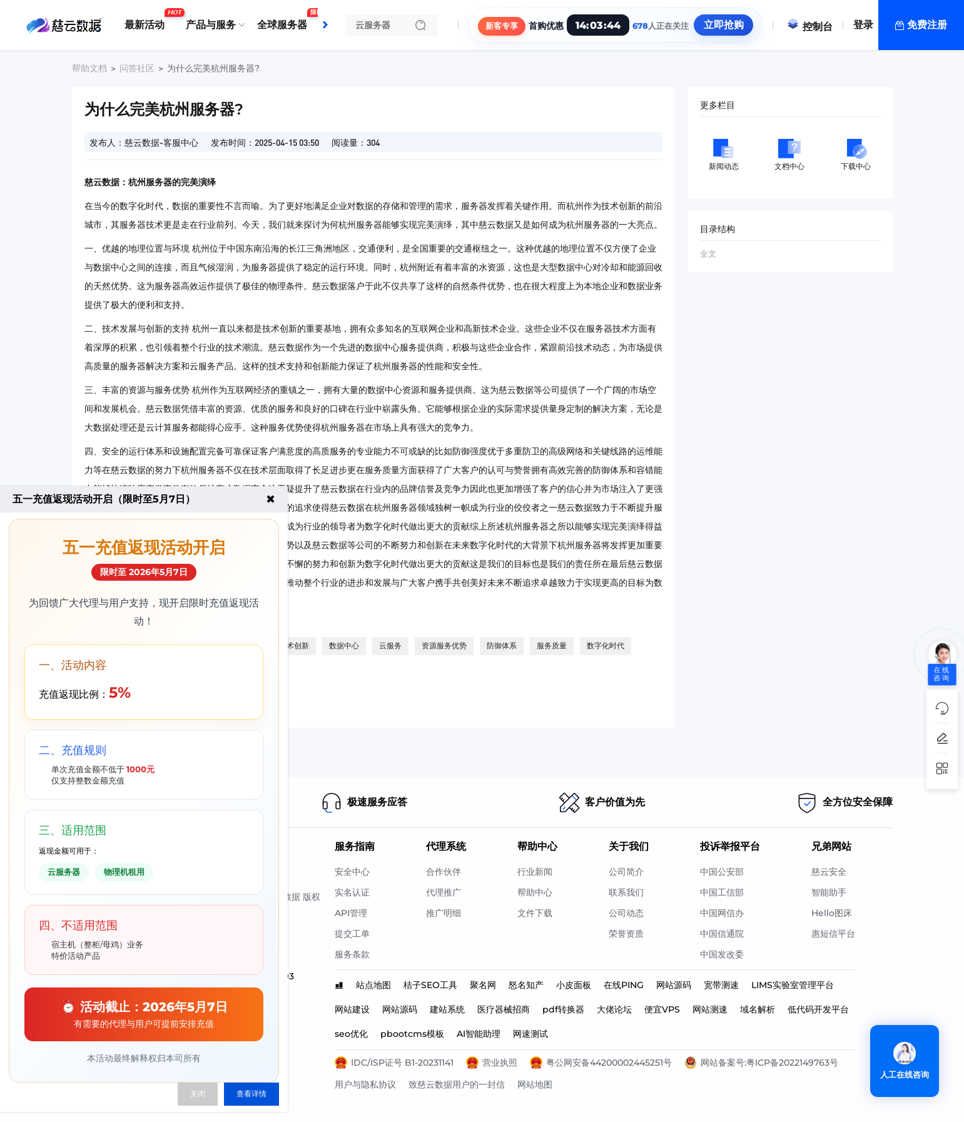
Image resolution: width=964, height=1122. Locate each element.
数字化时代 (605, 645)
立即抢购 (723, 25)
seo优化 (351, 1033)
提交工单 (352, 933)
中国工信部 (722, 892)
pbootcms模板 (412, 1033)
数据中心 (344, 645)
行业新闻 (534, 871)
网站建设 (352, 1009)
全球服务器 (285, 20)
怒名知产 (526, 985)
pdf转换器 (563, 1009)
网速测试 (530, 1033)
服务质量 (552, 645)
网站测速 (710, 1009)
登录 (863, 25)
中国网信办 (722, 913)
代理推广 (443, 892)
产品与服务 (211, 25)
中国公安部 (722, 871)
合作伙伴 (443, 871)
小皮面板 (573, 985)
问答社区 (137, 68)
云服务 (390, 645)
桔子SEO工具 (430, 985)
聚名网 (483, 985)
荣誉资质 (626, 933)
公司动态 (626, 913)
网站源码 (673, 985)
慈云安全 (828, 871)
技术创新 (294, 645)
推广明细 (443, 913)
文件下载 (534, 913)
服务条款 (352, 954)
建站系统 (447, 1009)
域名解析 (757, 1009)
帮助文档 (89, 68)
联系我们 (626, 892)
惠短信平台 (833, 933)
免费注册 (927, 25)
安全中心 (352, 871)
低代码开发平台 (818, 1009)
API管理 (351, 913)
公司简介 (626, 871)
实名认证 (352, 892)
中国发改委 (722, 954)
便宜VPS (662, 1009)
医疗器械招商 (503, 1009)
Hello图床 (831, 913)
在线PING (624, 985)
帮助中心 (534, 892)
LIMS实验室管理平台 (792, 985)
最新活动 (147, 20)
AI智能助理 (478, 1033)
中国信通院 (722, 933)
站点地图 (373, 985)
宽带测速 (721, 985)
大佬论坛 (614, 1009)
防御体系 (502, 645)
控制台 (809, 27)
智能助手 (828, 892)
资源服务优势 (444, 645)
